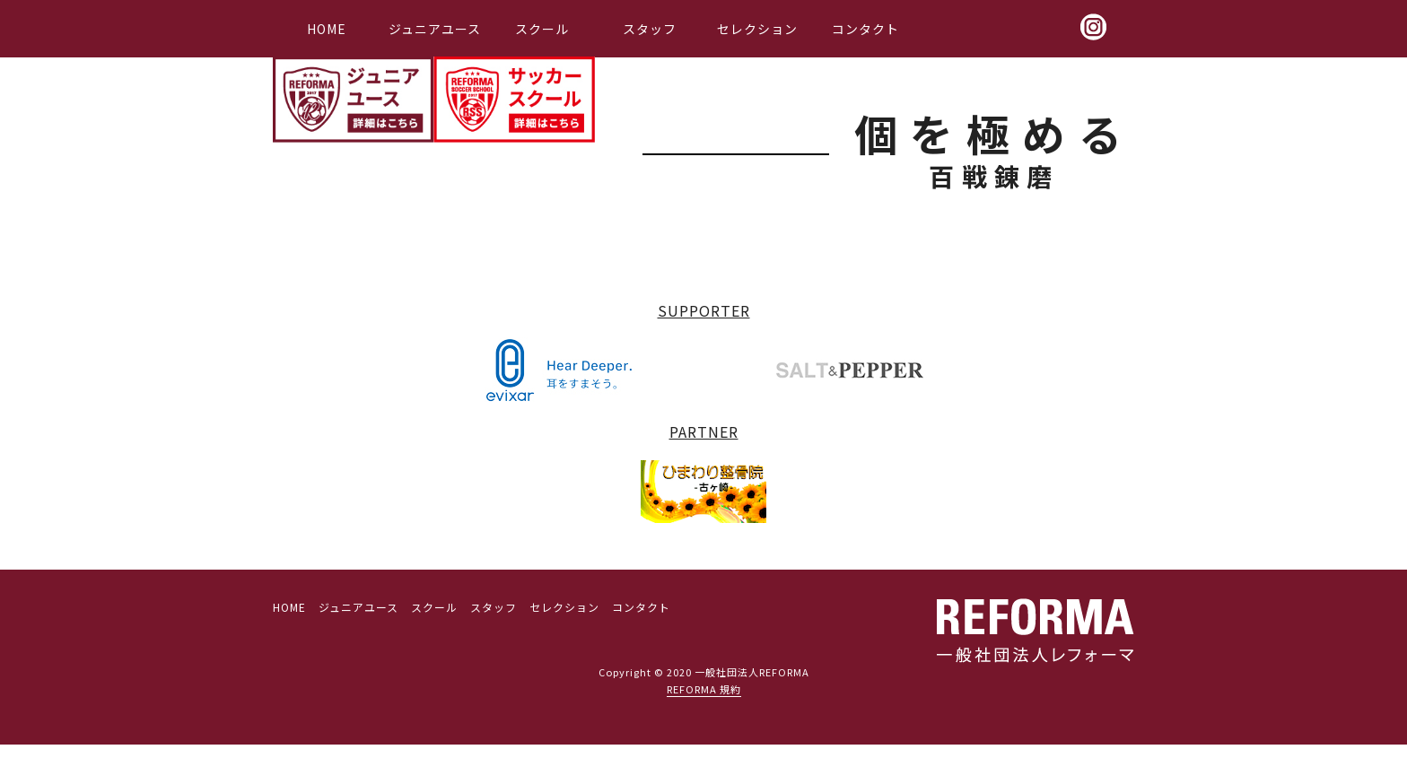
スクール (542, 29)
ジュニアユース (435, 29)
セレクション (757, 29)
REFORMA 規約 (704, 689)
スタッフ (650, 29)
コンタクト (865, 29)
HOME (326, 29)
